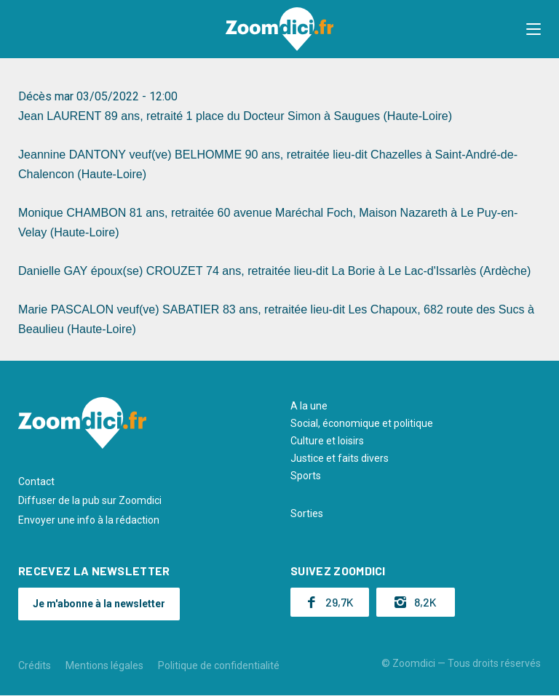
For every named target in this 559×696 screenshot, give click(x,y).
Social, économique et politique (361, 423)
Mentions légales (104, 665)
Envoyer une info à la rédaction (88, 520)
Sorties (306, 513)
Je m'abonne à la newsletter (99, 603)
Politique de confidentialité (219, 665)
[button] (533, 29)
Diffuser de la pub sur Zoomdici (90, 500)
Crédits (34, 665)
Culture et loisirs (327, 441)
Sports (305, 475)
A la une (309, 406)
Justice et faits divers (339, 458)
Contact (36, 481)
